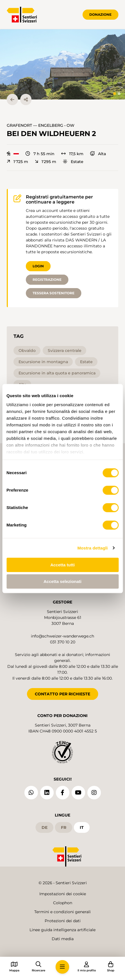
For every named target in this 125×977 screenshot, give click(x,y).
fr (63, 827)
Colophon (62, 902)
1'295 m (45, 161)
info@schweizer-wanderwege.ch (62, 636)
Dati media (63, 938)
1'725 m (17, 161)
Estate (73, 161)
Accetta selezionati (62, 581)
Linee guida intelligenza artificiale (62, 929)
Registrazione (47, 279)
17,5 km (72, 153)
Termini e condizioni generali (62, 911)
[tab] (114, 93)
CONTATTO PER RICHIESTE (62, 693)
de (44, 827)
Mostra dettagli (92, 548)
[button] (62, 64)
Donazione (100, 14)
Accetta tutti (62, 564)
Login (38, 266)
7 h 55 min (40, 153)
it (82, 827)
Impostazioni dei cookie (62, 893)
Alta (98, 153)
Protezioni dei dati (63, 920)
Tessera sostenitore (53, 293)
